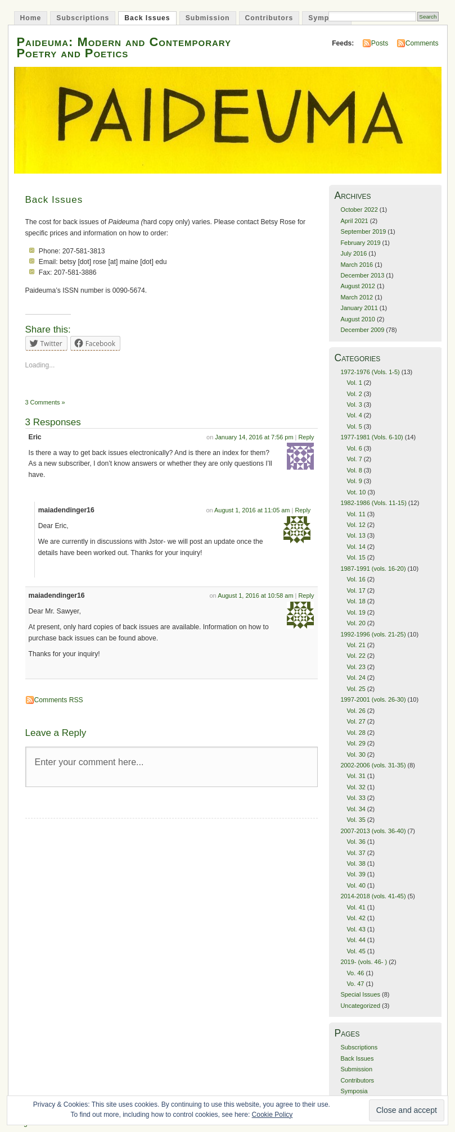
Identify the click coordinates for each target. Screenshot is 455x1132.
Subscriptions (82, 18)
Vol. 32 (355, 787)
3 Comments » (45, 402)
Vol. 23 (355, 666)
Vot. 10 (356, 492)
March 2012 (356, 297)
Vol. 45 (355, 951)
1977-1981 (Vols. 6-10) (371, 437)
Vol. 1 (354, 382)
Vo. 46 (355, 973)
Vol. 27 (355, 721)
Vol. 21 (355, 645)
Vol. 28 (355, 732)
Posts (379, 43)
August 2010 (357, 319)
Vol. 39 (355, 874)
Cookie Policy (272, 1115)
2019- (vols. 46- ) (363, 961)
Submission (208, 18)
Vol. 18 (355, 601)
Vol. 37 (355, 852)
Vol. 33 (355, 797)
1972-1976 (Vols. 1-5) (369, 372)
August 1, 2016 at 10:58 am (255, 595)
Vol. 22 (355, 655)
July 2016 (353, 253)
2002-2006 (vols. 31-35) (373, 765)
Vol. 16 (355, 579)
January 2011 (358, 307)
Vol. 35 (355, 819)
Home (31, 18)
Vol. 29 (355, 743)
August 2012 (357, 286)
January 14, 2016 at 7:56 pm (254, 437)
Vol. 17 (355, 590)
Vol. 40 (355, 885)
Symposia (326, 18)
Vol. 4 (354, 415)
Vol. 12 (355, 524)
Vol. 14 (355, 546)
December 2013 (362, 275)
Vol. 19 (355, 612)
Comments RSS (58, 700)
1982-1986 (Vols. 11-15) (373, 502)
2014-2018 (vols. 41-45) (373, 896)
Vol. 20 (355, 623)
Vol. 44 (355, 939)
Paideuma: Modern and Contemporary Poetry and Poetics (124, 47)
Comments (422, 43)
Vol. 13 (355, 535)
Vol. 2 (354, 393)
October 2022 (358, 209)
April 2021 (354, 220)
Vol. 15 (355, 557)
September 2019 (363, 231)
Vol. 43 (355, 929)
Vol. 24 (355, 677)
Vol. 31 (355, 775)
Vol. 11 (355, 514)
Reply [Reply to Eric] (306, 437)
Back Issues (147, 18)
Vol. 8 (354, 470)
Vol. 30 (355, 754)
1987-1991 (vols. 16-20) (373, 568)
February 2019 (360, 242)
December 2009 (362, 329)
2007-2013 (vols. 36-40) (373, 831)
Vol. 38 (355, 863)
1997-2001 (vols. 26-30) (373, 699)
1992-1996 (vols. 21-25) (373, 634)
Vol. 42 (355, 918)
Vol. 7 (354, 459)
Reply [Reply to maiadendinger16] (302, 510)
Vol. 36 (355, 841)
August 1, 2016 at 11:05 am (252, 510)
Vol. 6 (354, 448)
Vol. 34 (355, 809)
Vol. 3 (354, 404)
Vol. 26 (355, 710)
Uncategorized (360, 1005)
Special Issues (360, 994)
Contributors (269, 18)
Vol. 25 (355, 688)
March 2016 (356, 264)
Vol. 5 (354, 426)
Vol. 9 (354, 481)
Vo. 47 (355, 983)
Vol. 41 (355, 907)
